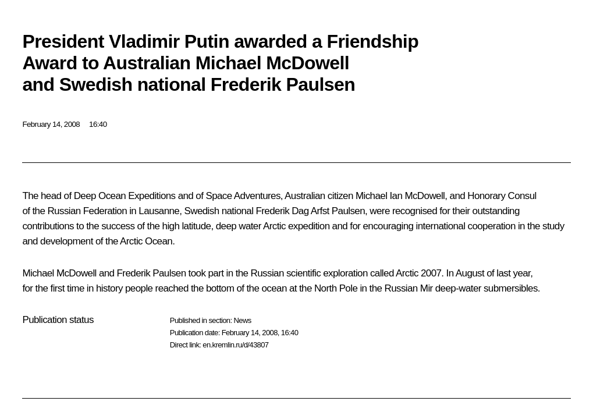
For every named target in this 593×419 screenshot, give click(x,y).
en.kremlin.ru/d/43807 (235, 344)
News (242, 320)
